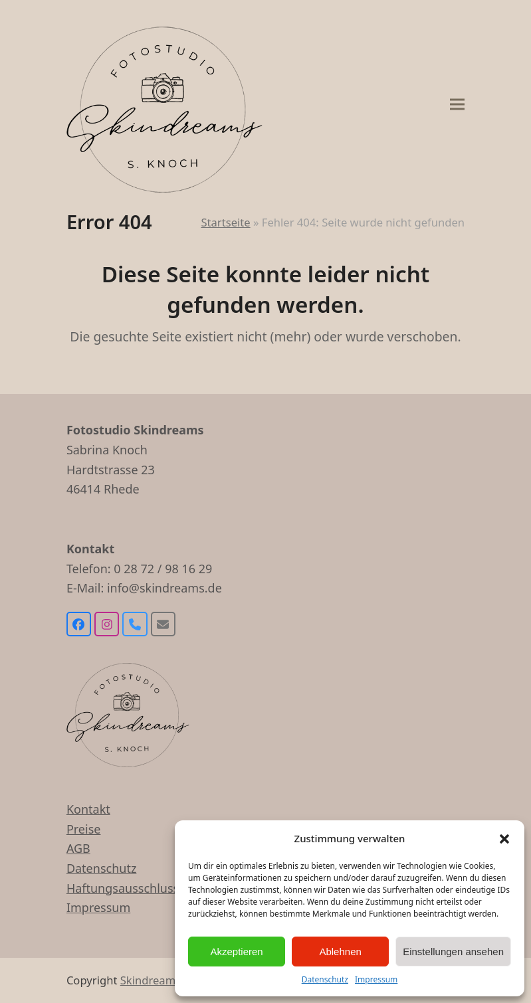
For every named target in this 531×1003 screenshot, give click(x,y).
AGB (78, 848)
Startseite (225, 222)
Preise (83, 829)
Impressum (376, 979)
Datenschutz (325, 979)
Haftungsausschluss (122, 888)
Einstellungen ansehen (453, 951)
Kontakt (88, 809)
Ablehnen (340, 951)
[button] (504, 839)
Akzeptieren (236, 951)
